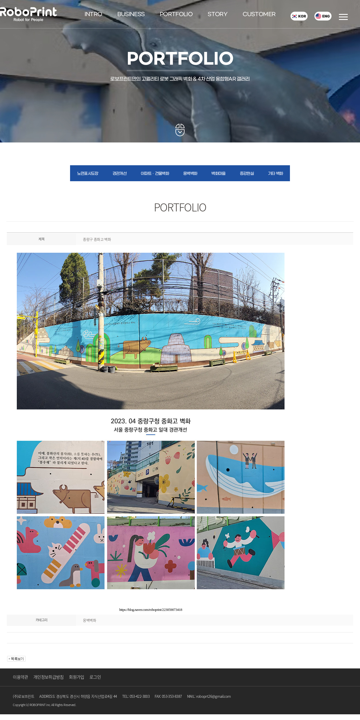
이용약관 (20, 677)
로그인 (95, 677)
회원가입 (76, 677)
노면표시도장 (87, 173)
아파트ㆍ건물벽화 (155, 173)
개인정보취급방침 (48, 677)
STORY (217, 14)
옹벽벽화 (190, 173)
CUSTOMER (259, 14)
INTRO (93, 14)
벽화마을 (218, 173)
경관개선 (119, 173)
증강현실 (247, 173)
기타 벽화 (275, 173)
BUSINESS (131, 14)
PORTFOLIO (176, 14)
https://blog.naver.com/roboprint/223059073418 (150, 609)
